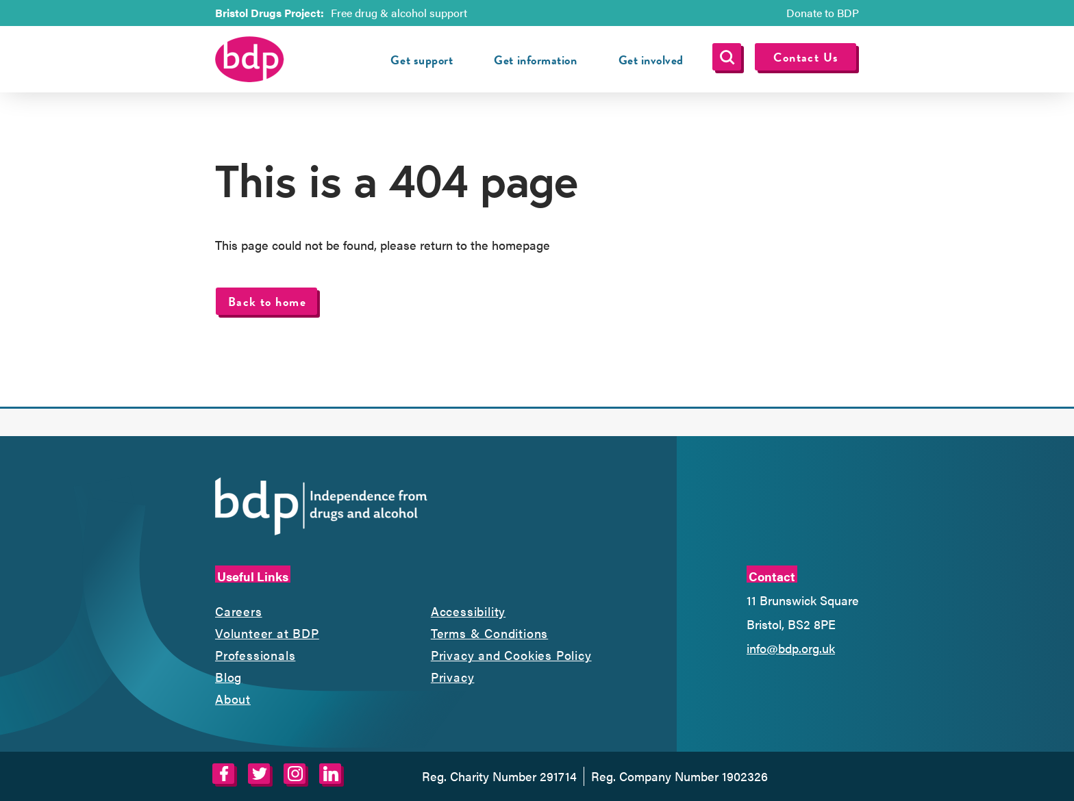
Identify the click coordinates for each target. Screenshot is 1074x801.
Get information (535, 60)
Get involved (651, 60)
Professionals (255, 654)
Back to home (267, 301)
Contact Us (805, 57)
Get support (421, 60)
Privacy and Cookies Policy (511, 654)
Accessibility (468, 611)
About (233, 698)
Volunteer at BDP (267, 632)
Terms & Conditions (489, 632)
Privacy (453, 676)
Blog (228, 676)
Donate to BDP (822, 13)
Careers (238, 611)
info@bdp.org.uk (791, 648)
